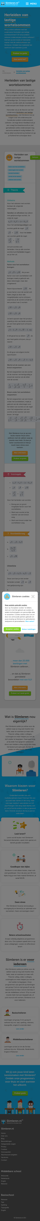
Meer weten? (29, 621)
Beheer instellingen (28, 629)
